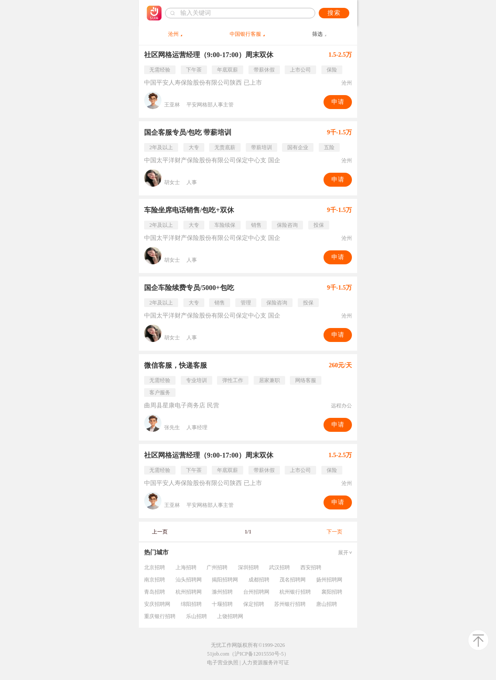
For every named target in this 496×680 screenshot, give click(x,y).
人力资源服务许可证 (265, 662)
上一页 (160, 532)
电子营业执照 (222, 662)
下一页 (334, 532)
